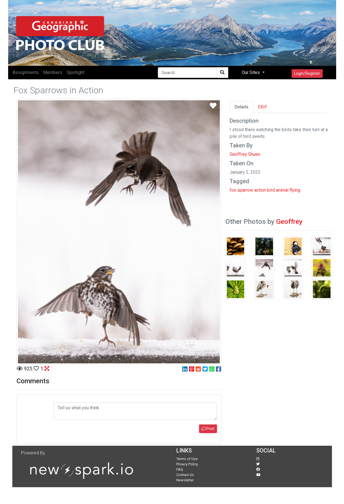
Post (208, 428)
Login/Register (307, 73)
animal (282, 190)
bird (271, 190)
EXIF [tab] (262, 107)
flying (295, 190)
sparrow (245, 190)
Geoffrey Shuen (245, 154)
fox (233, 190)
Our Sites (251, 72)
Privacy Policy (187, 464)
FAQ (179, 469)
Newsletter (185, 480)
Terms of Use (187, 459)
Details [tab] (241, 107)
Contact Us (185, 475)
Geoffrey (289, 222)
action (260, 190)
